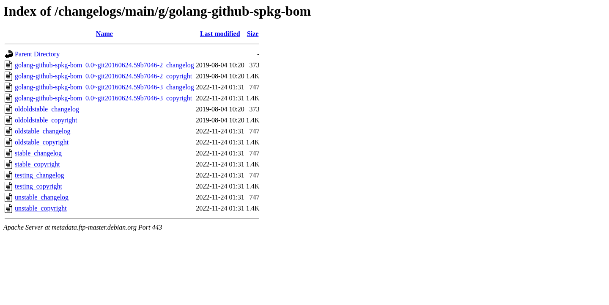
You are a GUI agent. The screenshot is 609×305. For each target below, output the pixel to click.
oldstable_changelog (43, 131)
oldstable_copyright (42, 142)
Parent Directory (37, 54)
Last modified (220, 33)
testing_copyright (38, 186)
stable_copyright (37, 164)
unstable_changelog (42, 197)
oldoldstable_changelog (47, 109)
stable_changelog (38, 153)
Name (104, 33)
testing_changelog (39, 175)
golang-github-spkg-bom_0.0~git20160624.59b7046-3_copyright (103, 98)
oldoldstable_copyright (46, 120)
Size (253, 33)
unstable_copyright (41, 208)
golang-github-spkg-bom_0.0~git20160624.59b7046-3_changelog (104, 87)
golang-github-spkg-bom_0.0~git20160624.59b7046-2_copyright (103, 76)
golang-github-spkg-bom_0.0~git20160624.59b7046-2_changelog (104, 65)
